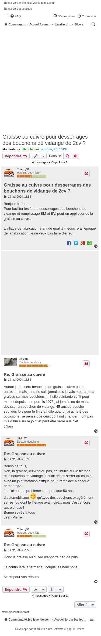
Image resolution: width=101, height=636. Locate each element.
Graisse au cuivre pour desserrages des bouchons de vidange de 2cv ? (45, 140)
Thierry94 (23, 169)
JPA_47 (22, 438)
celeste (24, 359)
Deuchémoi (31, 149)
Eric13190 (60, 149)
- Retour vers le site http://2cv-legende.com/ (28, 2)
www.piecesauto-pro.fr (15, 612)
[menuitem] (15, 16)
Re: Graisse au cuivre (24, 374)
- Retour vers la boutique (17, 8)
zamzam (46, 149)
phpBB (37, 629)
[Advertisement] (50, 80)
